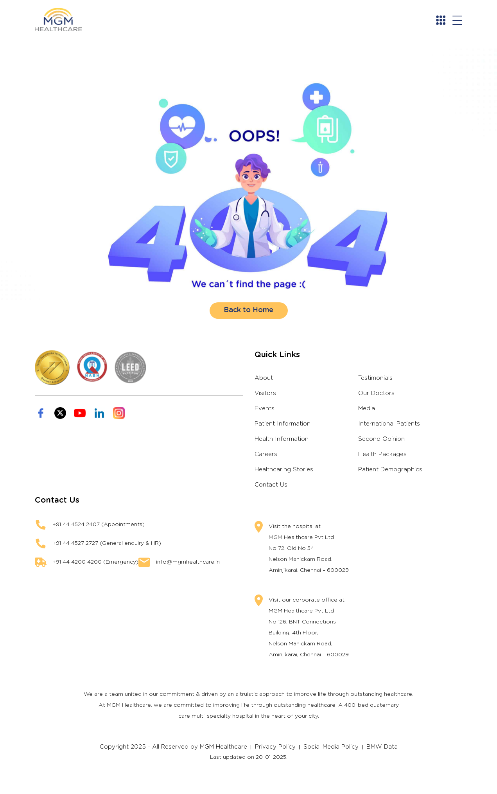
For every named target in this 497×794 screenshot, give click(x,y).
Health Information (282, 439)
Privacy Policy (275, 747)
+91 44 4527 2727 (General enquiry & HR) (106, 543)
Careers (266, 454)
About (264, 378)
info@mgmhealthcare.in (188, 562)
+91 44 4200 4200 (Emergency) (95, 562)
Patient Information (282, 424)
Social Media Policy (331, 747)
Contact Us (271, 485)
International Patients (389, 424)
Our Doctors (376, 393)
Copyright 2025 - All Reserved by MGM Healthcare (173, 747)
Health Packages (382, 454)
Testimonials (375, 378)
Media (366, 408)
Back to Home (248, 310)
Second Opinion (381, 439)
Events (265, 408)
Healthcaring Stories (284, 469)
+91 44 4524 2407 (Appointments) (98, 524)
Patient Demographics (390, 469)
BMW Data (382, 747)
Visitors (265, 393)
